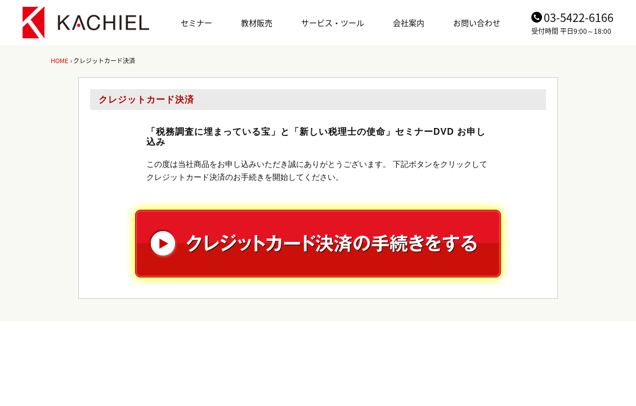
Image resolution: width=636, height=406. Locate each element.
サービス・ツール (332, 22)
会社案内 (408, 22)
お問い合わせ (476, 22)
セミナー (196, 22)
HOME (59, 60)
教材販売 (256, 22)
